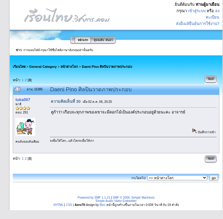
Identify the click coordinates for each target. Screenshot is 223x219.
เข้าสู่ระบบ (197, 11)
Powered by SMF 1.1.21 (93, 197)
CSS (69, 205)
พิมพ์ (211, 79)
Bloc (102, 205)
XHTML (58, 205)
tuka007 (22, 99)
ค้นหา (109, 40)
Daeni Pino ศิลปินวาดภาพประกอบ (107, 66)
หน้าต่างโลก (69, 66)
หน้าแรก (83, 40)
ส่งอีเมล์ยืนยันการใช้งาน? (197, 23)
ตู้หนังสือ (99, 40)
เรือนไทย (19, 66)
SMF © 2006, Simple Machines (134, 197)
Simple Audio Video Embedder (115, 201)
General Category (43, 66)
